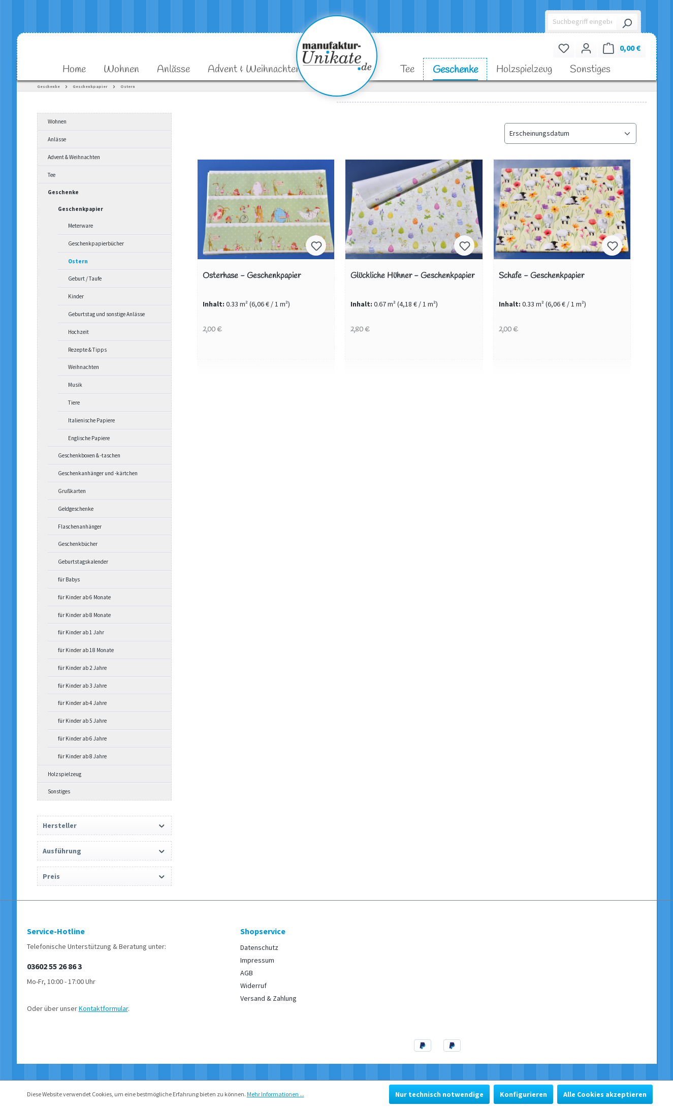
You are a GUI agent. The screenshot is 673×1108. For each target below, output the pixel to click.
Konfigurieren (523, 1094)
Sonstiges (59, 791)
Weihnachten (83, 367)
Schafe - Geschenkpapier (541, 276)
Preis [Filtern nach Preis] (104, 876)
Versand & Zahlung (268, 998)
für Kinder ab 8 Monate (84, 615)
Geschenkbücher (78, 543)
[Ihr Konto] (586, 48)
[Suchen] (626, 22)
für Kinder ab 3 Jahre (82, 685)
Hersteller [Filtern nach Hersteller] (104, 825)
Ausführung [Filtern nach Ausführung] (104, 850)
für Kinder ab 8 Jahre (82, 756)
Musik (75, 384)
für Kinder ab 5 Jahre (82, 720)
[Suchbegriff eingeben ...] (582, 22)
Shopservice (262, 931)
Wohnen (57, 121)
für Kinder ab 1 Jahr (81, 632)
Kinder (76, 296)
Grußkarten (72, 491)
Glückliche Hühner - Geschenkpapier (412, 276)
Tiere (74, 402)
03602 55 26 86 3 (54, 966)
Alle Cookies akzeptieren (605, 1094)
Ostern (78, 261)
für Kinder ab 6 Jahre (82, 738)
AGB (246, 972)
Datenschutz (259, 947)
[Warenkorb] (621, 48)
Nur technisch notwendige (439, 1094)
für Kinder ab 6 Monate (84, 597)
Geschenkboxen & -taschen (89, 455)
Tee (51, 174)
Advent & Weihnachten (74, 157)
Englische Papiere (89, 438)
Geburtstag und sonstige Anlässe (106, 314)
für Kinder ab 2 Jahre (82, 667)
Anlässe (57, 139)
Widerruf (253, 985)
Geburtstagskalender (83, 561)
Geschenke (63, 192)
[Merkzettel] (564, 48)
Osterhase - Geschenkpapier (252, 276)
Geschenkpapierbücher (96, 243)
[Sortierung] (570, 133)
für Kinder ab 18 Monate (86, 650)
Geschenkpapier (80, 208)
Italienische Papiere (91, 420)
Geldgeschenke (75, 508)
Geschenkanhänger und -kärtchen (98, 473)
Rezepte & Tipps (87, 349)
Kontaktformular (103, 1008)
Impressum (257, 960)
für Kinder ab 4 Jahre (82, 702)
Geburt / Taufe (85, 278)
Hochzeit (78, 331)
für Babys (69, 579)
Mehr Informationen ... (275, 1094)
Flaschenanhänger (80, 526)
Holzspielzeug (64, 774)
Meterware (80, 225)
